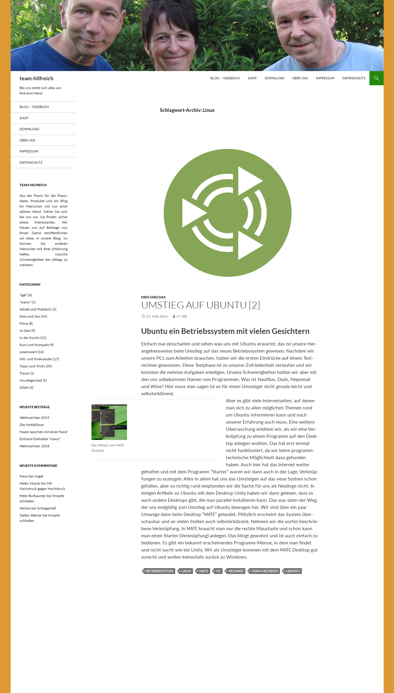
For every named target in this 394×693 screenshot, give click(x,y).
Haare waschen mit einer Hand (43, 432)
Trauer (24, 373)
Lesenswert (28, 352)
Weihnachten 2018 (34, 446)
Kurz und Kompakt (34, 345)
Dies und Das (153, 297)
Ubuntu (293, 571)
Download (274, 78)
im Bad (25, 330)
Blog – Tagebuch (225, 78)
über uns (300, 78)
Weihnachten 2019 (34, 417)
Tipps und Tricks (32, 366)
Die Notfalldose (32, 424)
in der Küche (29, 337)
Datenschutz (354, 78)
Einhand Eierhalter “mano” (40, 439)
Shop (252, 78)
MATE (203, 571)
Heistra (25, 508)
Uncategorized (31, 380)
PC (218, 571)
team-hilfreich (36, 78)
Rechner (236, 571)
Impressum (325, 78)
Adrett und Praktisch (36, 309)
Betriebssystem (159, 571)
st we (181, 316)
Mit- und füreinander (36, 359)
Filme (24, 323)
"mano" (25, 302)
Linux (186, 571)
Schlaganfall (46, 508)
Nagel (38, 476)
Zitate (24, 387)
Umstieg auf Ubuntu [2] (200, 305)
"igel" (23, 295)
